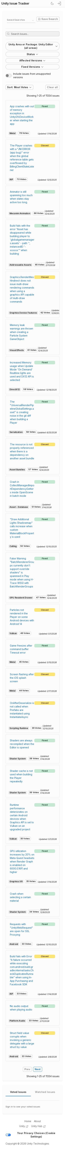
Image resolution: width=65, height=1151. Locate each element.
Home (27, 1121)
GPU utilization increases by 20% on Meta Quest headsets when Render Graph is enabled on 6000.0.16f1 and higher (22, 861)
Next (38, 1069)
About (37, 1121)
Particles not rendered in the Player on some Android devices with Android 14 (22, 616)
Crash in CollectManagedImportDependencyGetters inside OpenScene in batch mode (22, 488)
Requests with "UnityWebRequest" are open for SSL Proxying (21, 929)
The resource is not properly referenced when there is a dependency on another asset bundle (22, 451)
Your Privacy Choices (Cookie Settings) (30, 1135)
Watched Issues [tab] (45, 1091)
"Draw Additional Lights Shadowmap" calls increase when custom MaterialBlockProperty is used (22, 528)
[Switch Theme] (52, 3)
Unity (23, 1126)
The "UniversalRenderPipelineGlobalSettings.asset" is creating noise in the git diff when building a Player (22, 412)
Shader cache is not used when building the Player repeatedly (21, 776)
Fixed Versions (32, 66)
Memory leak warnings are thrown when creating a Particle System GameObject (21, 332)
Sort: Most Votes (19, 87)
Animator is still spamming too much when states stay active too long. (21, 197)
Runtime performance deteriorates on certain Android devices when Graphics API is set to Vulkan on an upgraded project (22, 817)
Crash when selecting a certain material (20, 897)
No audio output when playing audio (21, 1008)
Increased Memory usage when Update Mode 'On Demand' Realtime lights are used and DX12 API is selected (22, 371)
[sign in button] (59, 3)
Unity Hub (38, 1126)
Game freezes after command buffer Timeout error (21, 649)
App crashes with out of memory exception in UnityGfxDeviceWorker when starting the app (22, 115)
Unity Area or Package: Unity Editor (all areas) (33, 46)
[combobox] (21, 20)
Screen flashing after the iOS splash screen (22, 678)
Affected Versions (32, 60)
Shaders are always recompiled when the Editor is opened (22, 744)
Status (32, 54)
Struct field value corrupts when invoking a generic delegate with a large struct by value (22, 1039)
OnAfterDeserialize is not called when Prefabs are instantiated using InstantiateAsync (22, 709)
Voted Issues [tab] (18, 1091)
